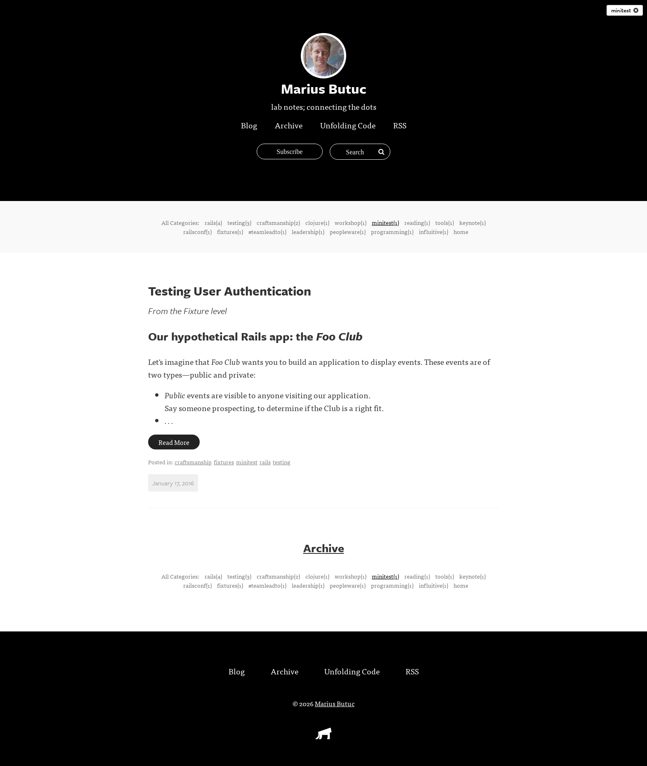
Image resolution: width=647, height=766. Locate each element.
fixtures (224, 461)
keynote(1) (472, 222)
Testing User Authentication (229, 291)
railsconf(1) (197, 231)
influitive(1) (433, 231)
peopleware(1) (348, 231)
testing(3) (239, 222)
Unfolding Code (347, 124)
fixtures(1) (230, 231)
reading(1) (417, 222)
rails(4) (213, 222)
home (460, 231)
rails (265, 461)
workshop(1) (350, 222)
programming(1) (392, 231)
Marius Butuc (334, 702)
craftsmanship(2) (278, 222)
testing (281, 461)
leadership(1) (308, 231)
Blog (249, 124)
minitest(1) (385, 222)
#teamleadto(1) (267, 231)
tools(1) (444, 222)
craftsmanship (193, 461)
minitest (624, 10)
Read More (173, 442)
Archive (288, 124)
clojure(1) (317, 222)
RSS (399, 124)
